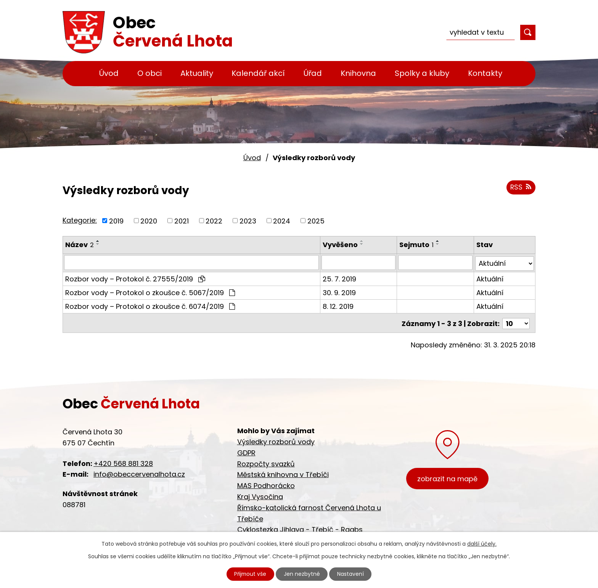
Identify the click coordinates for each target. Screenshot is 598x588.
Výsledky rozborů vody (276, 442)
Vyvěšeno (340, 244)
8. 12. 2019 (338, 305)
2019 (116, 220)
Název (79, 244)
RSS (520, 188)
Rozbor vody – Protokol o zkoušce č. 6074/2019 (150, 305)
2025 (316, 220)
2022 (214, 220)
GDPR (246, 453)
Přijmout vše (250, 574)
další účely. (482, 543)
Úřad (313, 73)
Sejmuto (417, 244)
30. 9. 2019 (339, 291)
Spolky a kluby (422, 73)
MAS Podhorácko (266, 485)
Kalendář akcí (258, 73)
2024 (281, 220)
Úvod (109, 73)
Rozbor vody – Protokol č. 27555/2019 (135, 278)
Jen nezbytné (302, 574)
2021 (181, 220)
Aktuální (489, 278)
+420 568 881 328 (123, 463)
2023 (248, 220)
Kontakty (485, 73)
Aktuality (196, 73)
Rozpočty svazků (266, 464)
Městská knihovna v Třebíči (283, 474)
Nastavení (351, 574)
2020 (148, 220)
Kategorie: (80, 220)
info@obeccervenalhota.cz (139, 474)
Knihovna (358, 73)
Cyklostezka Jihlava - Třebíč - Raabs (300, 529)
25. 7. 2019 (340, 278)
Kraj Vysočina (260, 496)
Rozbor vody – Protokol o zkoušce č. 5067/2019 (150, 291)
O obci (149, 73)
